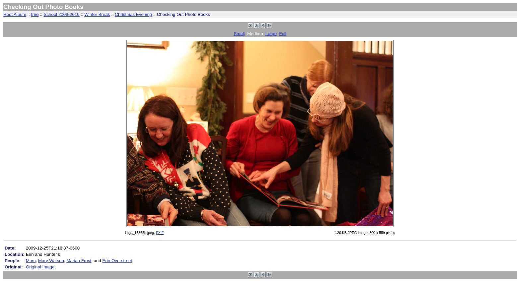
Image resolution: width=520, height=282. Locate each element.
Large (271, 33)
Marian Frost (78, 260)
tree (35, 14)
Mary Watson (51, 260)
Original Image (40, 266)
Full (282, 33)
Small (239, 33)
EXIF (160, 233)
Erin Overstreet (117, 260)
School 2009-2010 (62, 14)
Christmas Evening (133, 14)
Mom (31, 260)
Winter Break (97, 14)
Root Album (14, 14)
